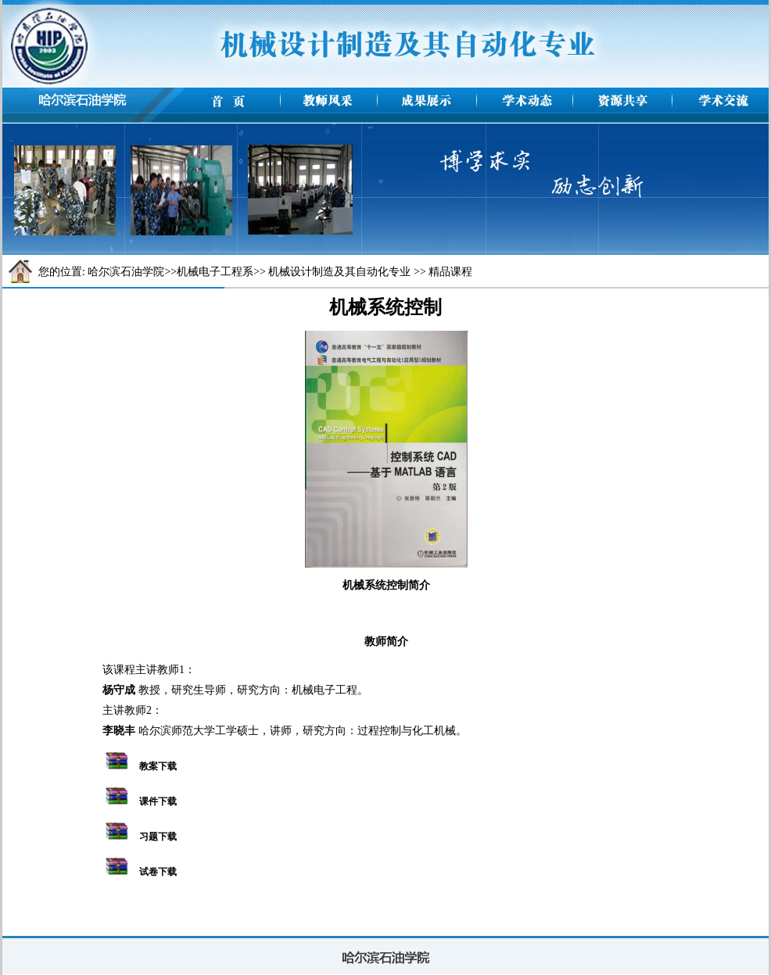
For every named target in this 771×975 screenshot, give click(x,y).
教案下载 (158, 766)
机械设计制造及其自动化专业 (339, 272)
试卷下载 (158, 871)
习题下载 (158, 836)
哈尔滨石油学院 (126, 272)
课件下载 (158, 801)
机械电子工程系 (215, 272)
